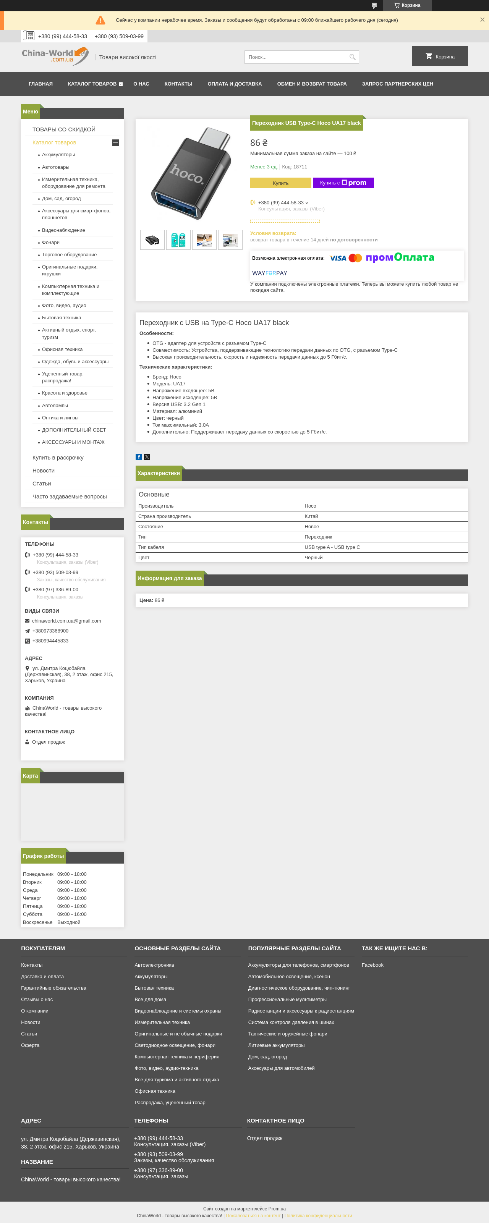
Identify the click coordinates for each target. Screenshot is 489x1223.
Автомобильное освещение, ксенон (289, 976)
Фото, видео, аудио (64, 305)
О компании (35, 1011)
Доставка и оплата (42, 976)
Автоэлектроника (154, 965)
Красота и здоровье (64, 393)
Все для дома (150, 999)
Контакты (179, 84)
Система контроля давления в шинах (291, 1022)
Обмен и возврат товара (312, 84)
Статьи (41, 483)
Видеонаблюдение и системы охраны (177, 1011)
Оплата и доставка (235, 84)
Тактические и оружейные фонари (287, 1034)
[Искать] (352, 57)
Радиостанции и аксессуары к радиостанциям (301, 1011)
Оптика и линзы (60, 418)
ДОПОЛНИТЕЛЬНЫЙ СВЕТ (74, 430)
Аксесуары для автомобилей (281, 1068)
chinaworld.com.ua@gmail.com (66, 621)
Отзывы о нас (37, 999)
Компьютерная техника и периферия (176, 1057)
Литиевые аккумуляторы (276, 1045)
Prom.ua (277, 1209)
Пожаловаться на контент (253, 1215)
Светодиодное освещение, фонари (174, 1045)
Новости (43, 470)
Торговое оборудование (69, 254)
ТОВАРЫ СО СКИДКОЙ (64, 129)
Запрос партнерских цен (397, 84)
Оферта (30, 1045)
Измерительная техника (162, 1022)
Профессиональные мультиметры (287, 999)
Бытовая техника (61, 317)
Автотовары (56, 167)
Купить (280, 183)
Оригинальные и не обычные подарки (178, 1034)
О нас (141, 84)
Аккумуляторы (58, 154)
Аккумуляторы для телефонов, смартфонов (298, 965)
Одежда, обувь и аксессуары (75, 361)
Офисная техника (62, 349)
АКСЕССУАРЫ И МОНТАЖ (73, 442)
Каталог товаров (92, 84)
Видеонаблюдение (63, 230)
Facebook (373, 965)
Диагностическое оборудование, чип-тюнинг (299, 988)
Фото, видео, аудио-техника (166, 1068)
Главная (41, 84)
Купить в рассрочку (58, 457)
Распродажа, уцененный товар (169, 1102)
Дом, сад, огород (61, 198)
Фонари (51, 242)
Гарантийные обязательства (53, 988)
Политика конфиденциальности (318, 1215)
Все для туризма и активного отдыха (176, 1079)
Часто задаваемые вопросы (69, 496)
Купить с (343, 183)
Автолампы (55, 405)
